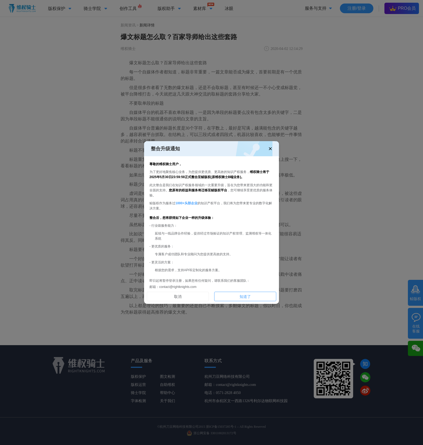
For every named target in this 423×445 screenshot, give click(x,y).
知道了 (245, 296)
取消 (178, 296)
